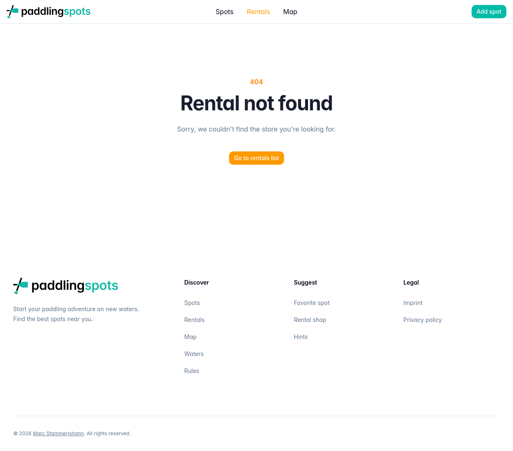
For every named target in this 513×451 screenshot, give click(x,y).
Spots (225, 11)
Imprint (412, 302)
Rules (191, 370)
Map (290, 11)
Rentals (258, 11)
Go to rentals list (256, 157)
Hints (301, 336)
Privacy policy (422, 319)
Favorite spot (312, 302)
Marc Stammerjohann (58, 433)
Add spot (489, 11)
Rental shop (310, 319)
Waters (194, 353)
